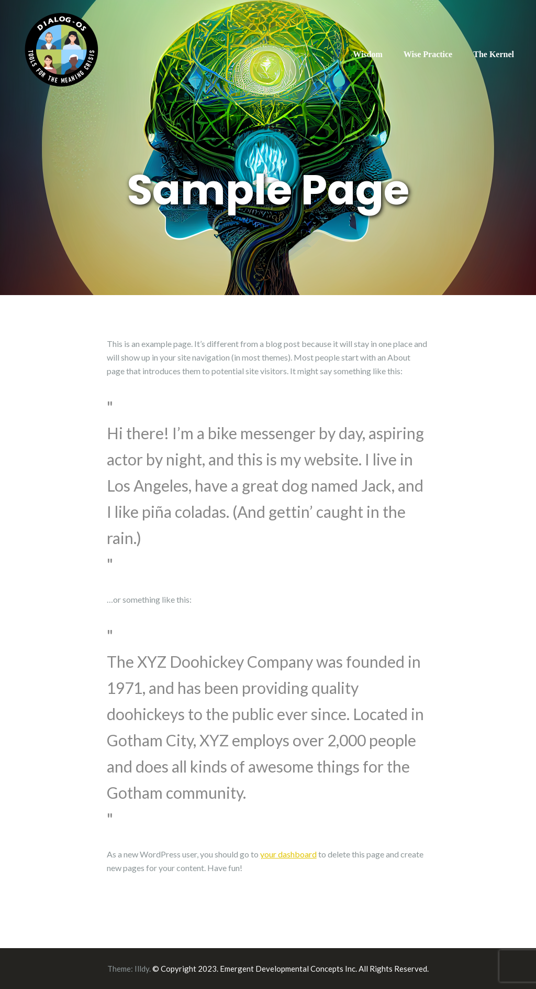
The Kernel (493, 54)
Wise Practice (428, 54)
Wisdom (368, 54)
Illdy (142, 968)
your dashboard (288, 854)
